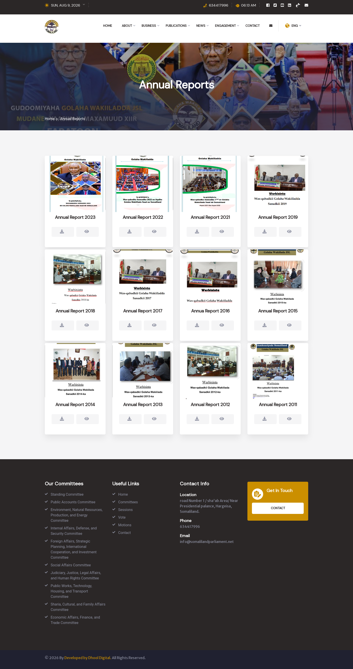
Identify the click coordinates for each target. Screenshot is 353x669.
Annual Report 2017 (142, 314)
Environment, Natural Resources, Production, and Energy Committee (76, 515)
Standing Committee (67, 494)
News (200, 26)
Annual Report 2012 (210, 408)
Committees (128, 502)
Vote (122, 517)
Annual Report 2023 (75, 218)
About (127, 26)
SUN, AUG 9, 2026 (65, 5)
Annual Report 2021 (210, 218)
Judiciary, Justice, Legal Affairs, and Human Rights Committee (76, 575)
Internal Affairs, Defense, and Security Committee (74, 531)
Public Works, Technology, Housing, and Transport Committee (71, 591)
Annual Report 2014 (75, 408)
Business (149, 26)
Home (107, 26)
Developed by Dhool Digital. (87, 657)
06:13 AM (248, 5)
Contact (252, 26)
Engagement (225, 26)
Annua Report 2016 (210, 314)
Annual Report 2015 (278, 314)
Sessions (125, 510)
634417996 (218, 5)
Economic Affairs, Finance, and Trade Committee (75, 620)
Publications (176, 26)
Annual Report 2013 (143, 408)
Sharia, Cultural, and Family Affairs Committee (78, 607)
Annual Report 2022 (143, 218)
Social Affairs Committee (71, 565)
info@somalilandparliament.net (207, 541)
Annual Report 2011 (278, 408)
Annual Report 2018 (75, 314)
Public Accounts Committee (73, 502)
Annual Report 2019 (278, 218)
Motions (124, 525)
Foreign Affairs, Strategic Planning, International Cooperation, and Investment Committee (74, 549)
